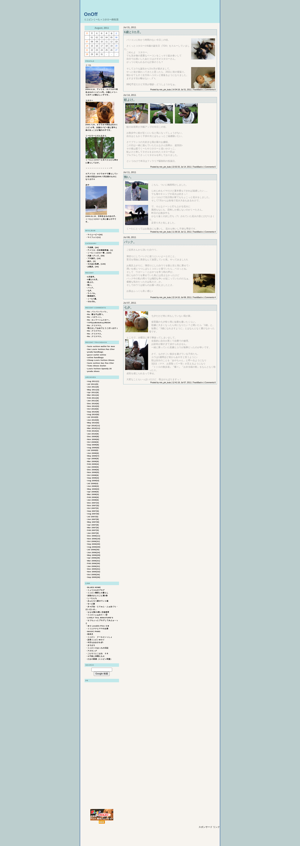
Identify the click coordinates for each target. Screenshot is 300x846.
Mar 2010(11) (93, 428)
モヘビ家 (91, 604)
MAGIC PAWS (93, 631)
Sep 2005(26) (93, 577)
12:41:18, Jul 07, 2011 (181, 382)
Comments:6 (210, 90)
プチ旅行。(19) (94, 258)
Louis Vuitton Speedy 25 (99, 369)
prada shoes (93, 371)
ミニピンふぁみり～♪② (97, 615)
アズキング (92, 651)
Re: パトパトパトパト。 (98, 312)
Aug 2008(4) (93, 481)
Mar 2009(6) (93, 461)
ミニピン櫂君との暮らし (97, 593)
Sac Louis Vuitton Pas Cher (101, 349)
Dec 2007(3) (93, 503)
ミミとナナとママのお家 (97, 629)
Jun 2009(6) (93, 453)
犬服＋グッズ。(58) (96, 256)
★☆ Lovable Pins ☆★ (98, 626)
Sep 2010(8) (93, 412)
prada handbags (95, 352)
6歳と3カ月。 (93, 279)
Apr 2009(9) (93, 459)
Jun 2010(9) (93, 420)
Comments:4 (210, 232)
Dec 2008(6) (93, 470)
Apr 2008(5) (93, 492)
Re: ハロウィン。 (95, 317)
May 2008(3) (93, 489)
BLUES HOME (94, 587)
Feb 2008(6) (93, 497)
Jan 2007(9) (93, 533)
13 (116, 42)
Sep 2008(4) (93, 478)
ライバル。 (92, 293)
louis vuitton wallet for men (101, 346)
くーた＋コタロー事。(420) (99, 253)
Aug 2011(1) (93, 381)
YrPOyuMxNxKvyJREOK (99, 323)
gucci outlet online (96, 355)
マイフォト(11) (94, 237)
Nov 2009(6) (93, 439)
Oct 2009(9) (93, 442)
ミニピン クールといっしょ (99, 637)
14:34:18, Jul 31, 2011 (181, 90)
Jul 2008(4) (93, 483)
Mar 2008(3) (93, 494)
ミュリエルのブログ (96, 590)
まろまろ (91, 645)
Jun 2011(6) (93, 387)
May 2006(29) (93, 555)
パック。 (91, 288)
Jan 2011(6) (93, 401)
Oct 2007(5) (93, 508)
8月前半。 (91, 277)
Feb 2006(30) (93, 563)
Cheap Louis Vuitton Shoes (101, 360)
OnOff (91, 14)
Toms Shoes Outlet (96, 366)
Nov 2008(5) (93, 472)
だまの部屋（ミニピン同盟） (99, 659)
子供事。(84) (93, 247)
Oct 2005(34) (93, 575)
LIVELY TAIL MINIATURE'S (100, 618)
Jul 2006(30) (93, 550)
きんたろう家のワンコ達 (97, 601)
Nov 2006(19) (93, 539)
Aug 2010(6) (93, 414)
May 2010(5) (93, 423)
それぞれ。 (92, 302)
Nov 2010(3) (93, 406)
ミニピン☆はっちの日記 (97, 648)
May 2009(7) (93, 456)
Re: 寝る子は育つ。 (96, 314)
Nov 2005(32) (93, 572)
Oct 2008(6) (93, 475)
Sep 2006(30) (93, 544)
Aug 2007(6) (93, 514)
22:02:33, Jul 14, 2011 (181, 167)
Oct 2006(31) (93, 541)
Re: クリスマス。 (95, 325)
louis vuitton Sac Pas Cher (100, 363)
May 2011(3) (93, 390)
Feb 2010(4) (93, 431)
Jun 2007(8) (93, 519)
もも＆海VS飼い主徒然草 (98, 612)
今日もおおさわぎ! (95, 642)
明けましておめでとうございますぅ (102, 328)
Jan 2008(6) (93, 500)
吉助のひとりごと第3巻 (97, 596)
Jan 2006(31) (93, 566)
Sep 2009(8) (93, 445)
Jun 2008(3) (93, 486)
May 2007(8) (93, 522)
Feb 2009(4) (93, 464)
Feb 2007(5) (93, 530)
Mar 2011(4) (93, 395)
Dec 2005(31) (93, 569)
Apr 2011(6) (93, 392)
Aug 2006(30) (93, 547)
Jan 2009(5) (93, 467)
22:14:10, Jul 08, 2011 (181, 297)
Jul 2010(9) (93, 417)
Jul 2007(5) (93, 517)
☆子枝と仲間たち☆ (96, 656)
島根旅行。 (92, 296)
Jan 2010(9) (93, 434)
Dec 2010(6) (93, 404)
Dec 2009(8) (93, 436)
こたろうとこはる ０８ (97, 653)
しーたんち (92, 598)
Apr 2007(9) (93, 525)
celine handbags (95, 357)
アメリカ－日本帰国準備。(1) (100, 250)
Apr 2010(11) (93, 426)
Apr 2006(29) (93, 558)
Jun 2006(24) (93, 552)
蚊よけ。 (91, 282)
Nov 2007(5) (93, 505)
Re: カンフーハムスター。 (99, 320)
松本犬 (90, 634)
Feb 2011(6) (93, 398)
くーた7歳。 (92, 299)
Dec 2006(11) (93, 536)
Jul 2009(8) (93, 450)
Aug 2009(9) (93, 448)
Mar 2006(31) (93, 561)
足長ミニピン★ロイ (96, 640)
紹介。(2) (91, 261)
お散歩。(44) (93, 267)
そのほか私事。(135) (96, 264)
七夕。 (90, 291)
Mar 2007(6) (93, 528)
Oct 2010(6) (93, 409)
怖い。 (90, 285)
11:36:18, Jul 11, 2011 (181, 232)
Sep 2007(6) (93, 511)
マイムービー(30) (95, 235)
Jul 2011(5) (93, 384)
